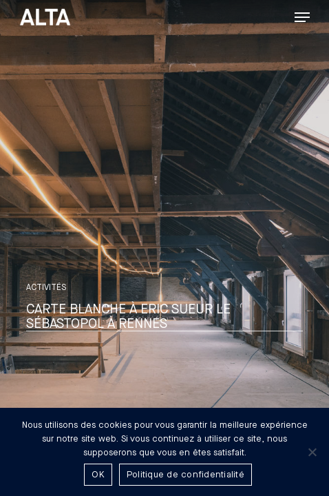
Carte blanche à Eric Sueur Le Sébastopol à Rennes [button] (128, 316)
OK (98, 474)
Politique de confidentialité (185, 474)
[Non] (312, 452)
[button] (302, 17)
